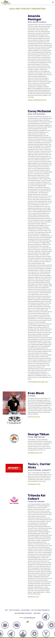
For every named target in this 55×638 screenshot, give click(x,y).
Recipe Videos (36, 613)
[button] (53, 2)
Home (6, 610)
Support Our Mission (14, 610)
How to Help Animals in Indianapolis (40, 610)
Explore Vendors (25, 610)
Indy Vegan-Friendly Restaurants (23, 613)
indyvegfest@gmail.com (29, 617)
